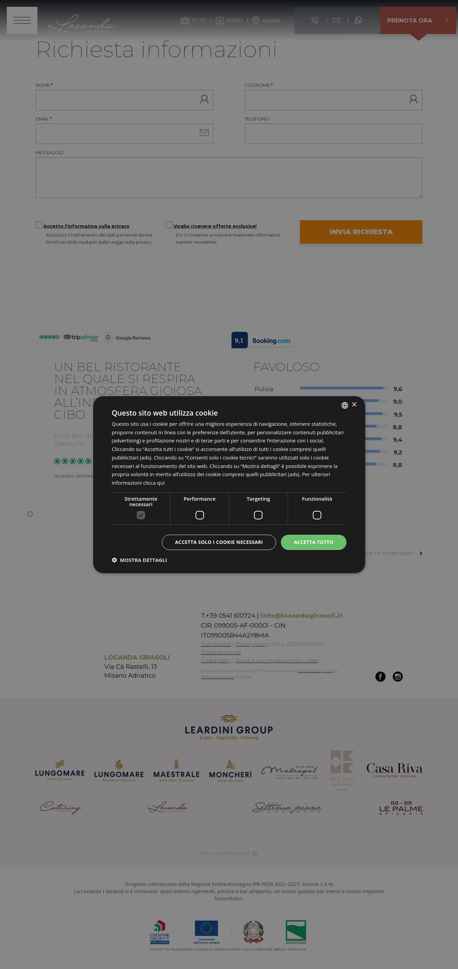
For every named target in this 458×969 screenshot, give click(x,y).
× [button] (354, 404)
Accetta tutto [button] (313, 542)
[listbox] (344, 405)
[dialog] (229, 484)
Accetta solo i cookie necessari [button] (219, 542)
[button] (139, 560)
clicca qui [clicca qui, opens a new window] (154, 482)
